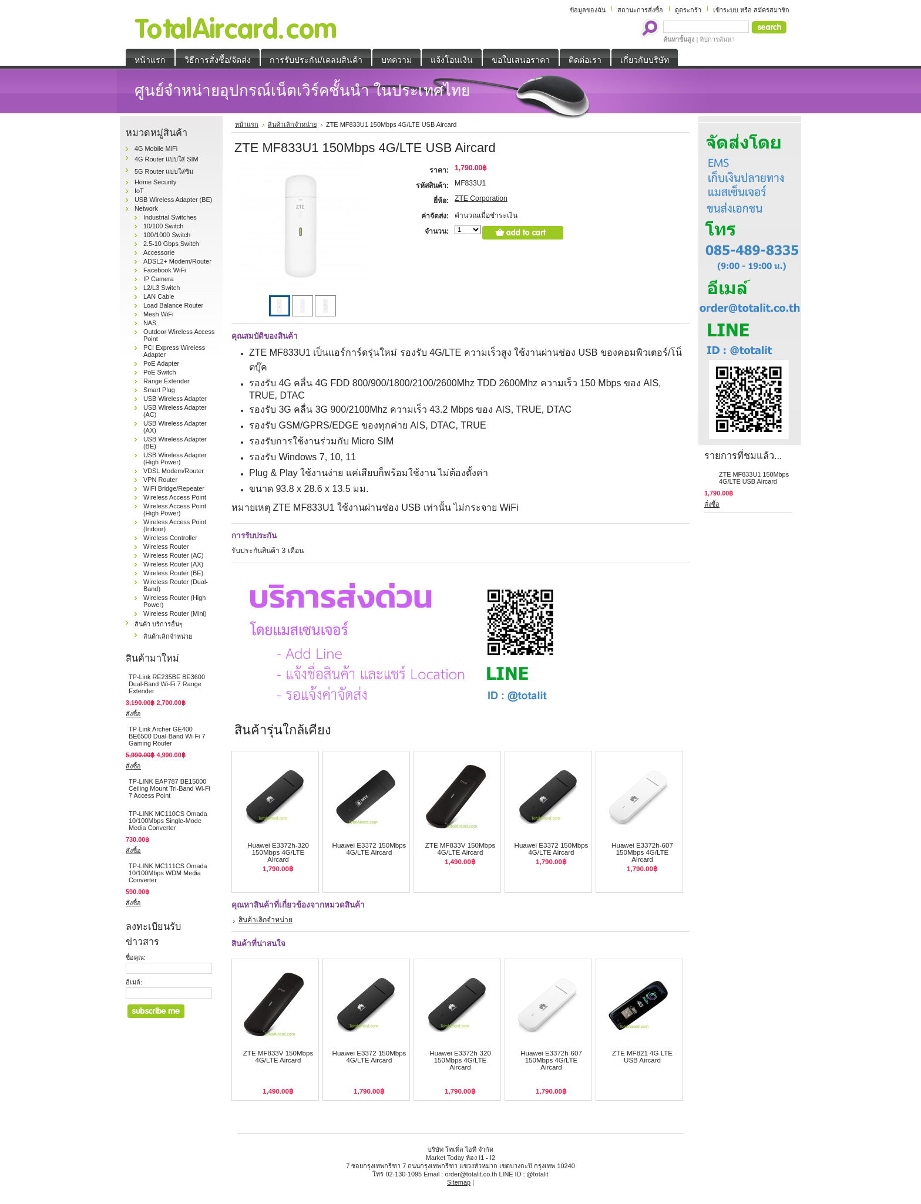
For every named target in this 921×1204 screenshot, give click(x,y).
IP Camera (158, 278)
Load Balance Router (173, 305)
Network (146, 208)
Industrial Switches (170, 217)
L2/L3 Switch (161, 287)
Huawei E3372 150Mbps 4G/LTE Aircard (369, 849)
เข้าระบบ (725, 10)
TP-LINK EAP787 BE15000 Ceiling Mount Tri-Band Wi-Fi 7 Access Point (169, 788)
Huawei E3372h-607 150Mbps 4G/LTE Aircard (642, 852)
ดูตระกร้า (688, 10)
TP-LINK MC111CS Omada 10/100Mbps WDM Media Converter (168, 872)
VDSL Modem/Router (173, 470)
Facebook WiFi (164, 270)
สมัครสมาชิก (771, 10)
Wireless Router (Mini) (175, 613)
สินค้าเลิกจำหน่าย (167, 636)
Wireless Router (166, 546)
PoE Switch (159, 372)
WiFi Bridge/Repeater (173, 488)
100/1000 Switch (166, 234)
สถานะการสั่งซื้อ (640, 10)
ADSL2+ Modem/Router (177, 261)
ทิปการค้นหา (717, 39)
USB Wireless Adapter (175, 398)
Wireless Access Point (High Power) (174, 509)
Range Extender (166, 381)
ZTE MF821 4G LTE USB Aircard (642, 1057)
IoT (139, 190)
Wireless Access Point (174, 497)
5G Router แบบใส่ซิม (164, 171)
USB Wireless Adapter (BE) (173, 199)
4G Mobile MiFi (156, 148)
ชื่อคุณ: (136, 957)
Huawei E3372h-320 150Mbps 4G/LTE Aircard (278, 852)
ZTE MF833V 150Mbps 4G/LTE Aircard (460, 849)
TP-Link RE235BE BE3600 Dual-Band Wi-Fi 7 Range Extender (167, 683)
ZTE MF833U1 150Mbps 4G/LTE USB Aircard (754, 478)
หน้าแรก (246, 124)
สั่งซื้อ (133, 713)
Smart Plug (159, 389)
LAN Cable (158, 296)
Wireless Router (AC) (173, 555)
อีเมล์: (134, 982)
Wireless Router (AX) (173, 564)
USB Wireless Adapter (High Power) (175, 458)
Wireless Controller (170, 537)
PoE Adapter (161, 363)
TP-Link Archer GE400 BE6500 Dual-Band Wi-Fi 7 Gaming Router (167, 736)
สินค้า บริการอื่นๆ (159, 624)
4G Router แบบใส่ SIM (167, 159)
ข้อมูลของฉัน (588, 10)
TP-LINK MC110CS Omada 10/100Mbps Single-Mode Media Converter (168, 820)
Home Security (155, 182)
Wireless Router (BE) (173, 572)
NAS (149, 322)
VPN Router (160, 479)
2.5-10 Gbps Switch (171, 243)
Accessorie (158, 252)
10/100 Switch (163, 226)
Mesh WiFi (158, 314)
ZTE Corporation (481, 198)
